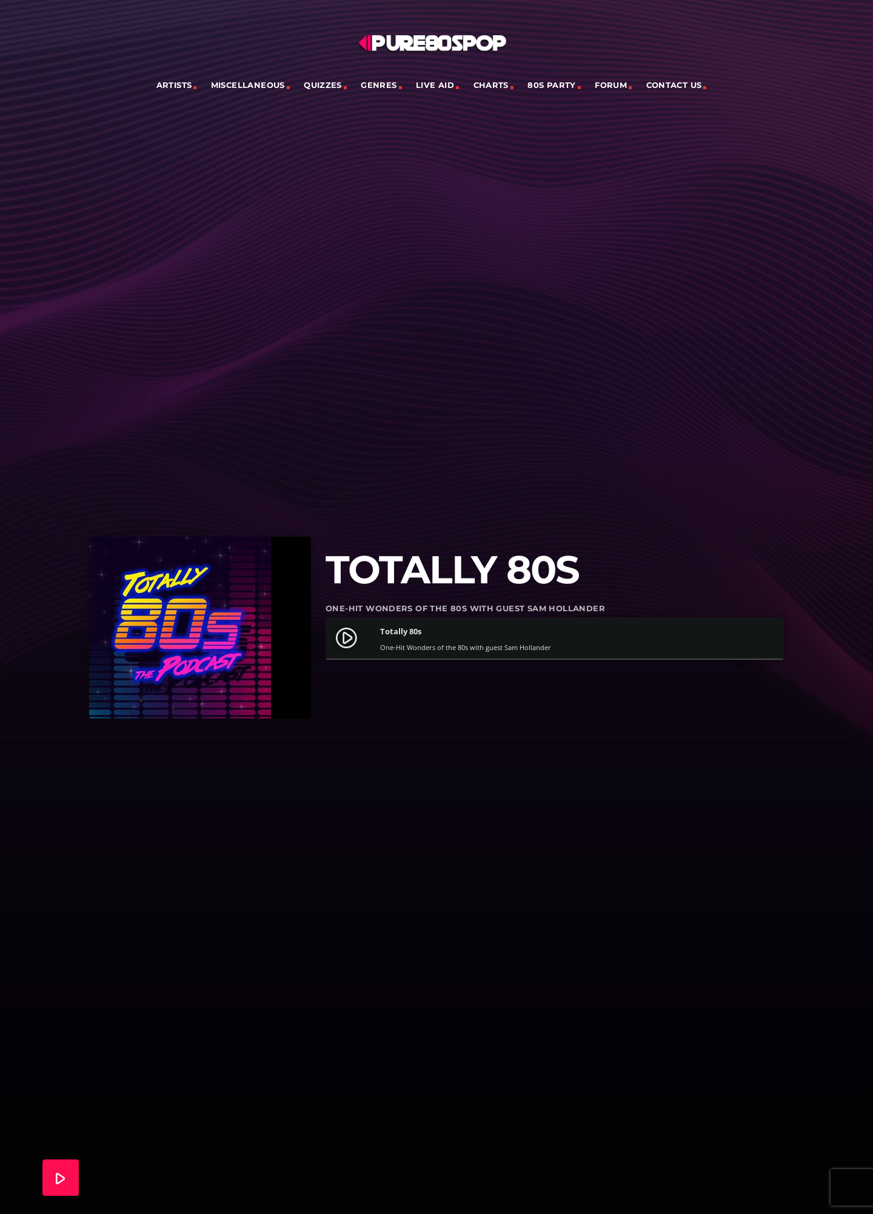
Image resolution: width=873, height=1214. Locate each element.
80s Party (551, 85)
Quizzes (323, 85)
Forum (611, 85)
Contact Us (674, 85)
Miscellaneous (248, 85)
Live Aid (435, 85)
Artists (174, 85)
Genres (378, 85)
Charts (491, 85)
